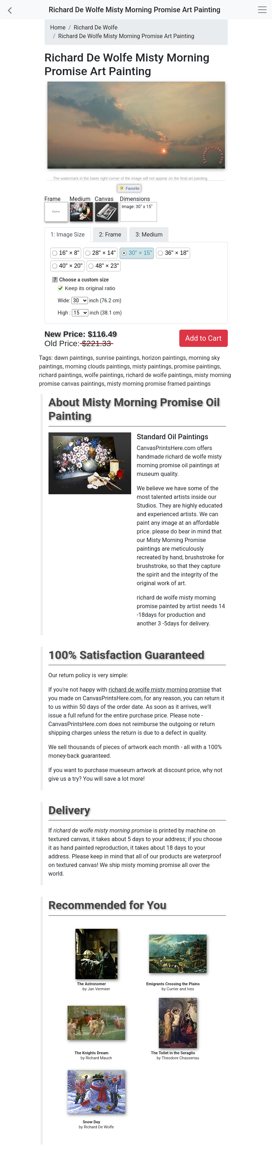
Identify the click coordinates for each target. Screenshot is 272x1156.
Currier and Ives (180, 989)
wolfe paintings (103, 375)
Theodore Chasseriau (180, 1058)
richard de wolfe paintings (159, 375)
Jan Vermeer (99, 989)
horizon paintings (164, 357)
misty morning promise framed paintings (159, 383)
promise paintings (197, 366)
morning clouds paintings (97, 366)
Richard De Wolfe (95, 27)
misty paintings (152, 366)
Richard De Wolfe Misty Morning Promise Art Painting (126, 36)
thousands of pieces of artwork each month (123, 747)
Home (58, 27)
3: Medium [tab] (148, 234)
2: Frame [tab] (110, 234)
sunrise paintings (117, 357)
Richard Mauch (99, 1058)
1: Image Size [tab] (68, 234)
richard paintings (60, 375)
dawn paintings (73, 357)
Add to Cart (203, 338)
